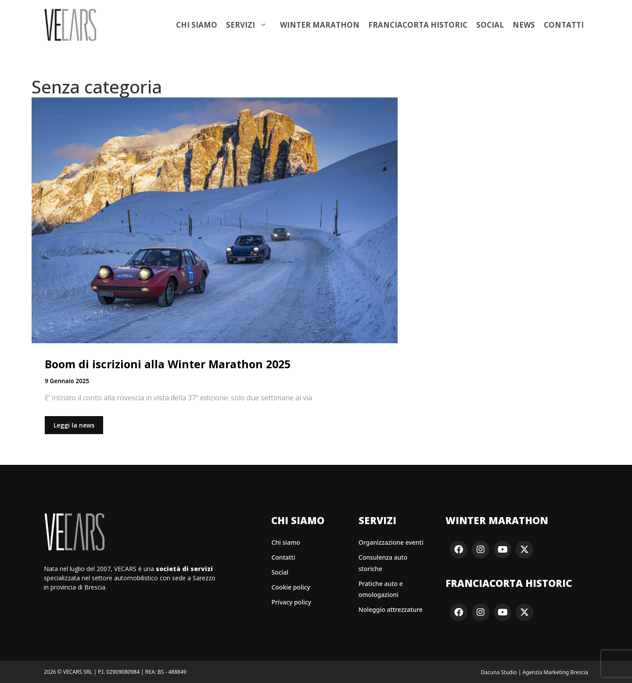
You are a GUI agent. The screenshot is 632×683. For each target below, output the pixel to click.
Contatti (564, 25)
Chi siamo (196, 25)
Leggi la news (74, 425)
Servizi (251, 25)
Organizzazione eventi (391, 542)
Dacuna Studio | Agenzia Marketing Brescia (534, 672)
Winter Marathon (319, 25)
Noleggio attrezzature (391, 609)
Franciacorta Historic (417, 25)
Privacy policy (291, 602)
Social (490, 25)
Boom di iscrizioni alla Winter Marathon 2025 (168, 363)
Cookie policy (290, 587)
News (524, 25)
